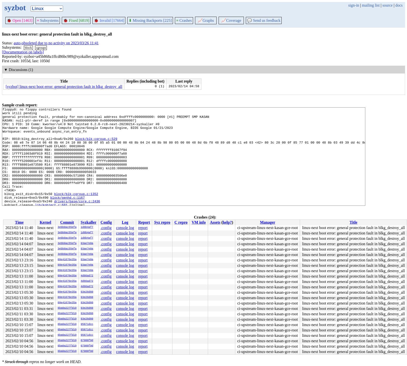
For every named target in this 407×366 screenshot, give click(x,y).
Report (144, 222)
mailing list (371, 5)
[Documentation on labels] (23, 52)
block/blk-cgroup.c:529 (96, 145)
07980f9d (87, 340)
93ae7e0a (87, 243)
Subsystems (48, 20)
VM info (199, 222)
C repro (180, 222)
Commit (67, 222)
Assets (215, 222)
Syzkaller (88, 222)
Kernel (45, 222)
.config (106, 228)
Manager (267, 222)
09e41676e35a (67, 259)
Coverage (231, 20)
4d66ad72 (87, 276)
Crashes (184, 20)
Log (125, 222)
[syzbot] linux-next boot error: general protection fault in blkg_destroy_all (64, 87)
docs (399, 5)
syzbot (15, 7)
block (28, 47)
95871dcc (87, 324)
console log (125, 228)
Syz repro (162, 222)
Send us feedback (263, 20)
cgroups (41, 47)
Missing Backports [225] (150, 20)
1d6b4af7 (87, 227)
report (142, 228)
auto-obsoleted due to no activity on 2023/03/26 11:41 (56, 43)
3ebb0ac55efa (67, 227)
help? (227, 222)
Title (353, 222)
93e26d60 (87, 292)
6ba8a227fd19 (67, 308)
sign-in (353, 5)
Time (19, 222)
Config (106, 222)
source (387, 5)
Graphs (206, 20)
